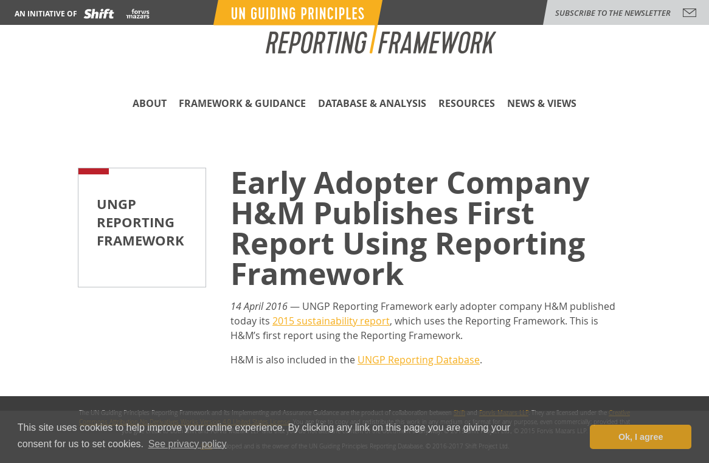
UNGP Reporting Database (419, 359)
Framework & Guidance (242, 104)
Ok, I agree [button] (640, 437)
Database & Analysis (372, 104)
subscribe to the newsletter (613, 12)
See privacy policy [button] (187, 444)
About (150, 104)
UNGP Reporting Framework (140, 222)
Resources (466, 104)
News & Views (541, 104)
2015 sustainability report (331, 321)
